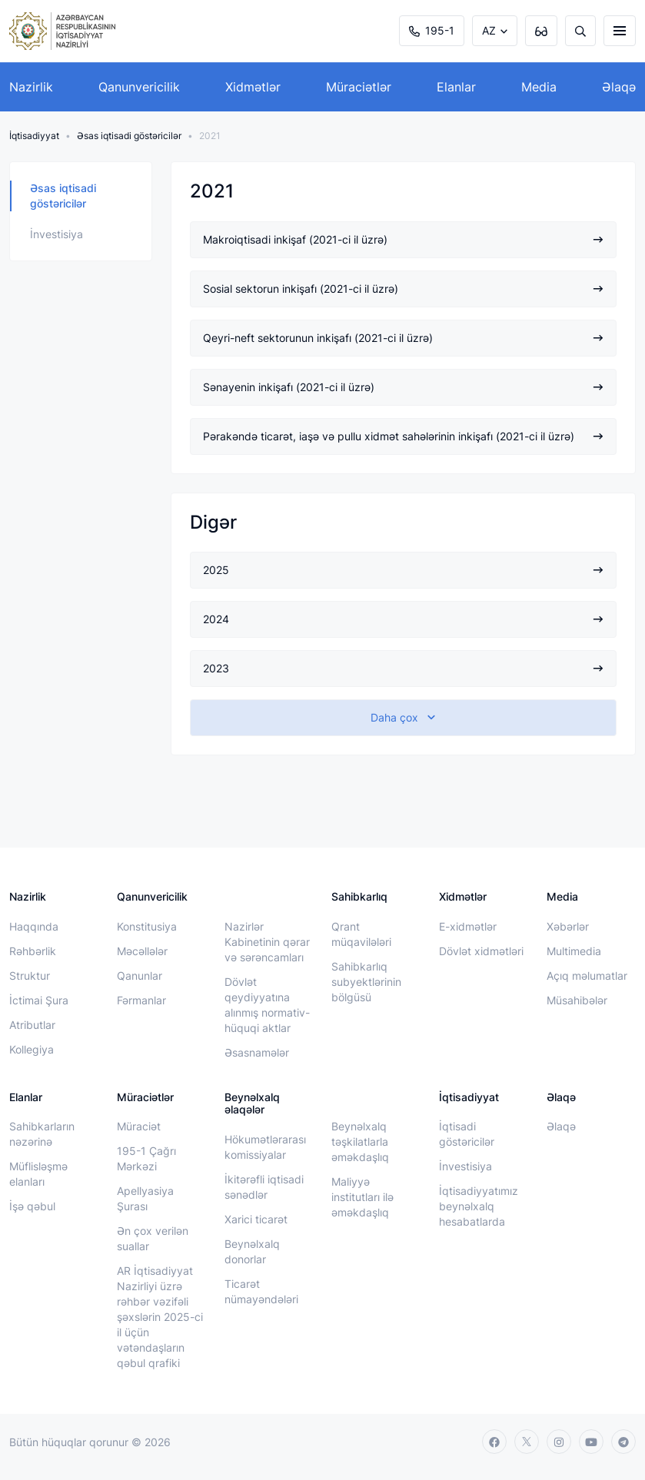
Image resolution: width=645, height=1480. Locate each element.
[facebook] (494, 1441)
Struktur (29, 975)
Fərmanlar (141, 1000)
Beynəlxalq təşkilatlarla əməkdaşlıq (360, 1141)
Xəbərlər (568, 926)
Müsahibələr (577, 1000)
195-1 (431, 30)
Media (539, 87)
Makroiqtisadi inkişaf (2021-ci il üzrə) (403, 239)
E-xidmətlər (468, 926)
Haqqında (33, 926)
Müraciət (139, 1126)
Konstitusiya (147, 926)
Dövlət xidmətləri (481, 950)
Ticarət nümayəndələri (261, 1291)
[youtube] (591, 1441)
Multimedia (574, 950)
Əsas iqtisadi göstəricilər (129, 135)
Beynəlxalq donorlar (252, 1251)
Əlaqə (619, 87)
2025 (403, 569)
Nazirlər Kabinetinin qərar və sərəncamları (267, 942)
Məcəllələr (142, 950)
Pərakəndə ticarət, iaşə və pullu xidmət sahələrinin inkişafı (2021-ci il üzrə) (403, 436)
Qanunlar (139, 975)
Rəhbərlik (32, 950)
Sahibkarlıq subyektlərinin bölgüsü (366, 982)
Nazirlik (31, 87)
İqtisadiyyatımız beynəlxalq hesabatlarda (478, 1206)
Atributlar (32, 1024)
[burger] (619, 30)
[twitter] (526, 1441)
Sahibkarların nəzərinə (42, 1134)
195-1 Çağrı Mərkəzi (146, 1158)
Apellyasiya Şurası (145, 1198)
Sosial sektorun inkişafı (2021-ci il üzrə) (403, 288)
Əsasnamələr (256, 1052)
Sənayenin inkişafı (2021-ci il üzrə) (403, 386)
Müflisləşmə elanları (38, 1174)
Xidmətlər (253, 87)
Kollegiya (31, 1049)
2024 (403, 619)
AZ (489, 30)
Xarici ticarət (256, 1219)
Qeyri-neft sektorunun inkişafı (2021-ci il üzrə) (403, 337)
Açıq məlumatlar (587, 975)
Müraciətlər (358, 87)
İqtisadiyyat (34, 135)
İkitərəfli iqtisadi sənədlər (264, 1187)
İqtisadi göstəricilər (466, 1134)
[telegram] (623, 1441)
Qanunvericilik (139, 87)
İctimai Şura (38, 1000)
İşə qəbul (32, 1206)
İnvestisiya (56, 234)
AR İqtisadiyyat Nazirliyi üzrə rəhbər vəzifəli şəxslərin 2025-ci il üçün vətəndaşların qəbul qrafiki (160, 1316)
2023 (403, 668)
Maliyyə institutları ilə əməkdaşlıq (362, 1197)
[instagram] (559, 1441)
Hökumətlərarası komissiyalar (265, 1147)
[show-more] (403, 717)
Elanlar (456, 87)
